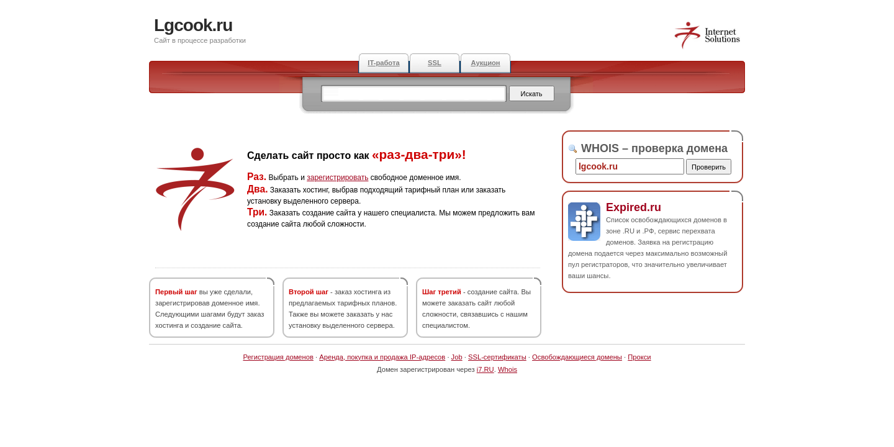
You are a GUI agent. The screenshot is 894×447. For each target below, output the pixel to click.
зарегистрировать (337, 177)
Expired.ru (633, 207)
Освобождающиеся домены (577, 357)
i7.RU (485, 369)
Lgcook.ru (193, 25)
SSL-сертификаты (497, 357)
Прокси (639, 357)
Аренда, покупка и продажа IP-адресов (382, 357)
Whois (507, 369)
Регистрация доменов (278, 357)
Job (457, 357)
